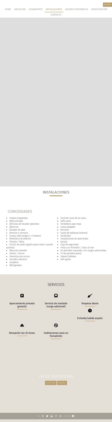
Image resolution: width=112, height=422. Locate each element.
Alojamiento (36, 9)
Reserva (107, 5)
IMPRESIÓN (69, 416)
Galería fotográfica (76, 9)
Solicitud (50, 383)
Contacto (56, 14)
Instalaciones (54, 9)
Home (8, 9)
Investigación (99, 9)
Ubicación (20, 9)
